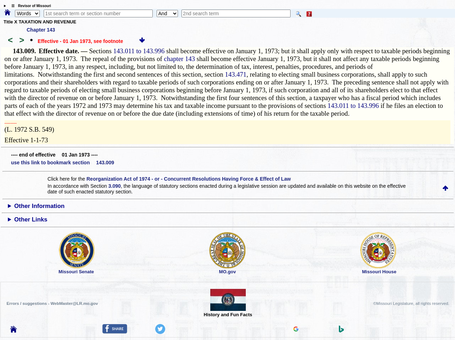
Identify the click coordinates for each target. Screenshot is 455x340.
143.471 (236, 74)
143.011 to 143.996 (138, 51)
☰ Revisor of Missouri (29, 6)
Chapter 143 (41, 30)
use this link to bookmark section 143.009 (62, 162)
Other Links (30, 219)
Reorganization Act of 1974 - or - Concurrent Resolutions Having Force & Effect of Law (188, 179)
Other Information (39, 206)
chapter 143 (179, 58)
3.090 (114, 186)
